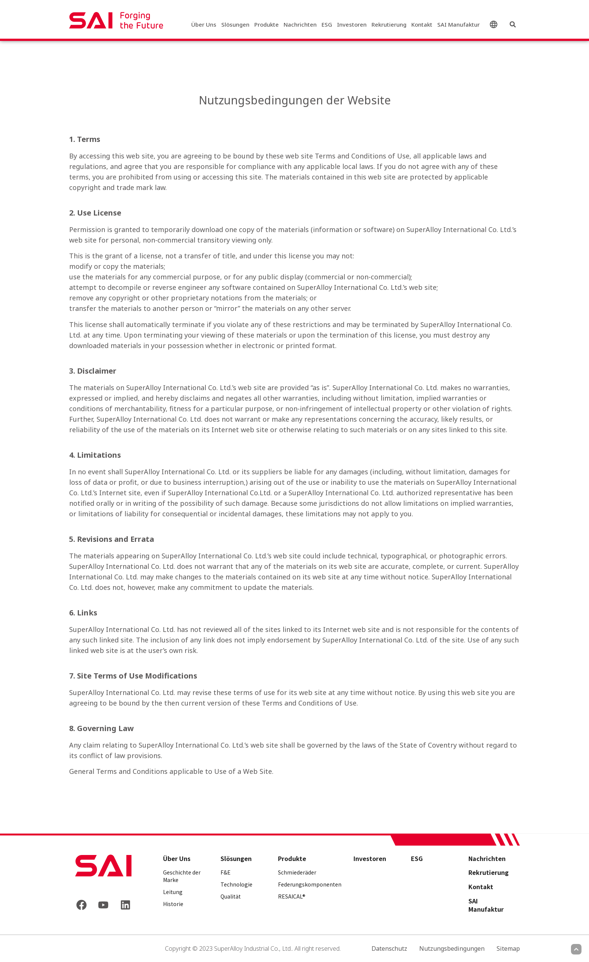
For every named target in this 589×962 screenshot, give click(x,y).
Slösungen (235, 24)
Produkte (266, 24)
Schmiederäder (297, 872)
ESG (327, 24)
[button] (512, 24)
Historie (173, 904)
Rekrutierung (389, 24)
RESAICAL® (291, 896)
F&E (225, 872)
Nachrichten (300, 24)
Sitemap (508, 948)
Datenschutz (389, 948)
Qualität (230, 896)
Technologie (236, 884)
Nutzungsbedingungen (452, 948)
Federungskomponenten (309, 884)
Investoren (352, 24)
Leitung (173, 892)
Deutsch (495, 24)
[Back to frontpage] (103, 865)
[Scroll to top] (576, 949)
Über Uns (203, 24)
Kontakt (421, 24)
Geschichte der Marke (182, 876)
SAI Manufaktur (458, 24)
